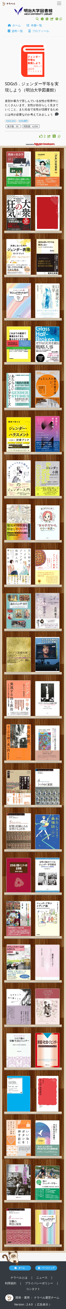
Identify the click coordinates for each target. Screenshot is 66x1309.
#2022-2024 (10, 121)
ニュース (42, 1277)
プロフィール (39, 31)
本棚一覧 (34, 25)
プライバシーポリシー (39, 1283)
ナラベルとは (19, 1277)
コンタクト (33, 1289)
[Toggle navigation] (59, 3)
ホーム (14, 25)
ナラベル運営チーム (46, 1297)
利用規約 (11, 1283)
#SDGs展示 (23, 121)
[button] (37, 19)
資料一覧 (15, 31)
